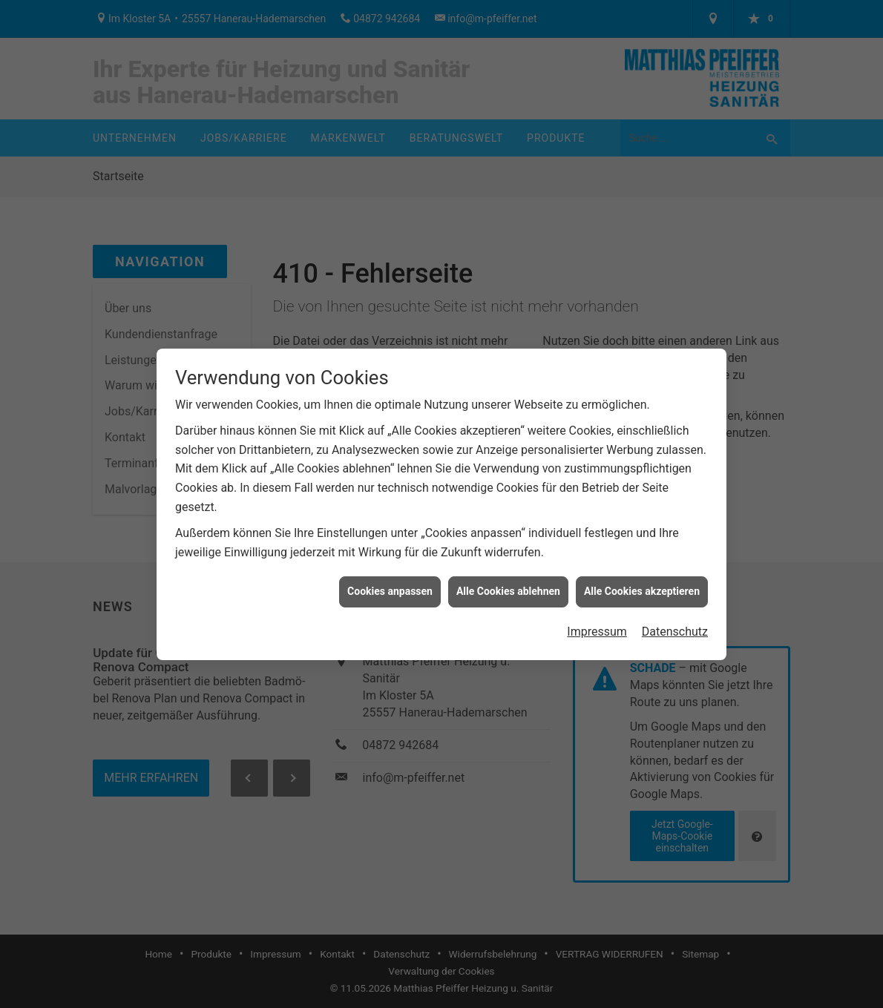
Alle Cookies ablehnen (508, 585)
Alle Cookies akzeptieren (642, 585)
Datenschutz (675, 626)
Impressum (597, 626)
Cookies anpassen (390, 585)
